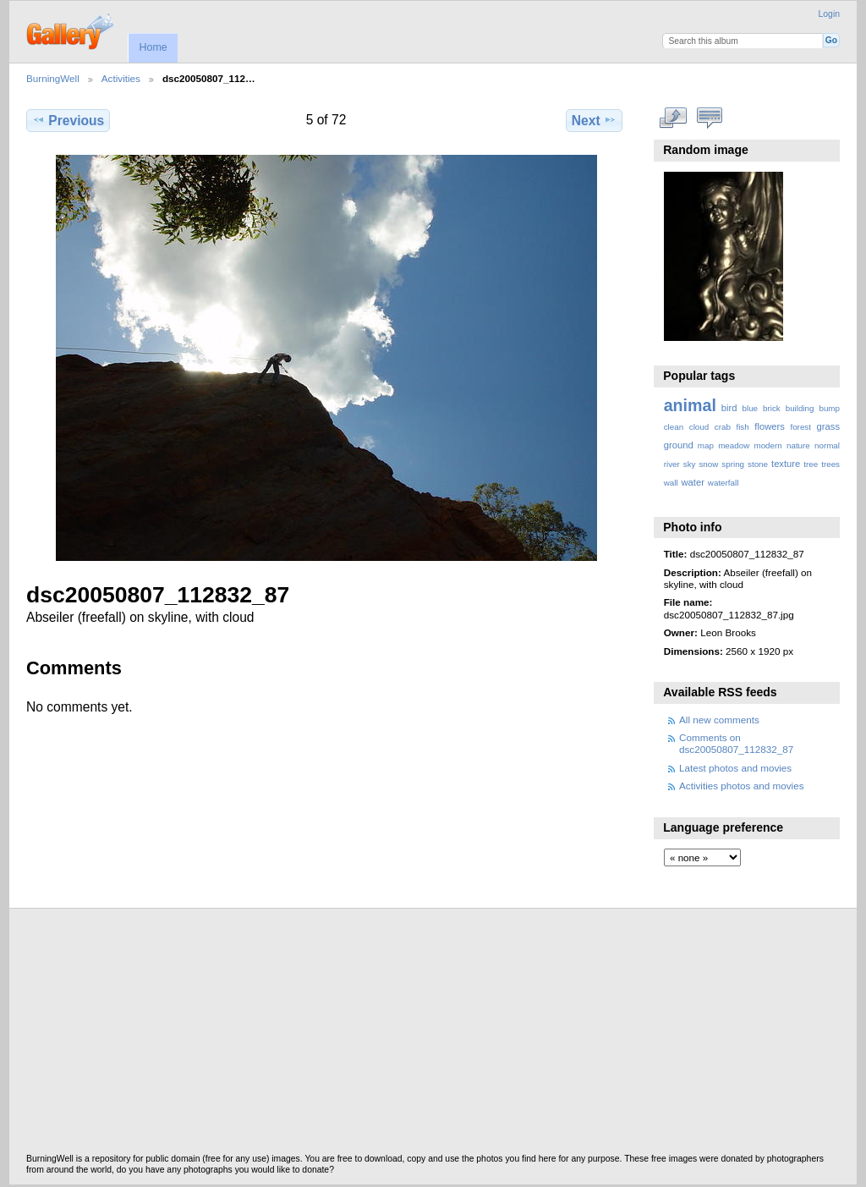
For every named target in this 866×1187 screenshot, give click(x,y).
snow (708, 464)
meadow (733, 445)
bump (829, 408)
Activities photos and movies (741, 785)
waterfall (723, 482)
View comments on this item (709, 118)
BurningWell (52, 78)
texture (785, 464)
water (693, 482)
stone (758, 464)
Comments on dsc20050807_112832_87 (736, 743)
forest (800, 426)
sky (689, 464)
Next (594, 120)
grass (828, 426)
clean (673, 426)
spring (732, 464)
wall (671, 482)
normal (827, 445)
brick (772, 408)
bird (729, 408)
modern (767, 445)
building (800, 408)
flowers (769, 426)
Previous (68, 120)
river (672, 464)
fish (742, 426)
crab (723, 426)
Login (829, 14)
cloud (699, 426)
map (706, 445)
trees (830, 464)
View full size (673, 118)
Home (153, 47)
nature (798, 445)
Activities (120, 78)
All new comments (719, 719)
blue (751, 408)
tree (810, 464)
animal (690, 405)
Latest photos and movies (735, 767)
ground (678, 445)
